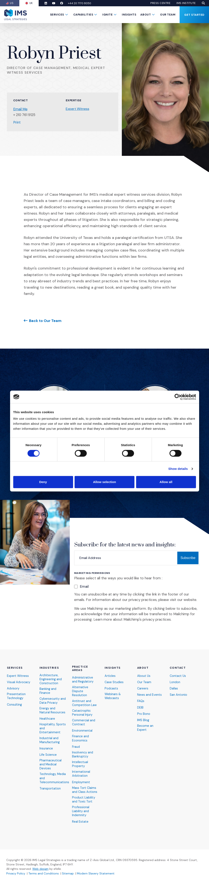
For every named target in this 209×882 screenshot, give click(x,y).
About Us (144, 671)
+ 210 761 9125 (25, 114)
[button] (203, 3)
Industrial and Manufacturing (49, 741)
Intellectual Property (80, 762)
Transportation (50, 791)
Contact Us (178, 671)
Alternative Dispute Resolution (80, 687)
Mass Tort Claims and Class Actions (85, 788)
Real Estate (80, 821)
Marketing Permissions (92, 573)
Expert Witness (77, 109)
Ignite (107, 14)
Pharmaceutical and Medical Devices (50, 767)
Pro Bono (143, 710)
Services (57, 14)
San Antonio (178, 690)
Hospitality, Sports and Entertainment (49, 729)
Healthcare (47, 719)
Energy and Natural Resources (47, 708)
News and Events (149, 690)
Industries (49, 662)
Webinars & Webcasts (113, 692)
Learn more (102, 619)
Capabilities (83, 14)
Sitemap (68, 873)
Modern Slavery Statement (95, 873)
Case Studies (114, 677)
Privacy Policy (15, 873)
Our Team (167, 14)
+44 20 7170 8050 (84, 3)
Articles (110, 671)
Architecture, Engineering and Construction (50, 674)
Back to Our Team (45, 320)
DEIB (140, 703)
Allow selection (104, 482)
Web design (40, 869)
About (145, 14)
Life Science (48, 757)
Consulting (14, 700)
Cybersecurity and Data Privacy (51, 696)
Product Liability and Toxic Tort (84, 799)
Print (17, 122)
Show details (178, 468)
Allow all (166, 482)
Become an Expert (145, 724)
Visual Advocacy (19, 677)
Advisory (13, 684)
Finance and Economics (80, 735)
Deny (43, 482)
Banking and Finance (48, 686)
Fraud (76, 744)
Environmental (82, 728)
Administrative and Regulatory (83, 675)
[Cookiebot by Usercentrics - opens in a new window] (177, 397)
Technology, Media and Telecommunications (54, 781)
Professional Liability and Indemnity (81, 811)
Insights (129, 14)
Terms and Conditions (43, 873)
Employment (81, 781)
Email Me (20, 109)
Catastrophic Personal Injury (82, 709)
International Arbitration (81, 772)
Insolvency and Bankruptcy (82, 752)
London (175, 677)
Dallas (174, 684)
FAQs (141, 697)
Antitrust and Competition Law (84, 699)
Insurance (46, 750)
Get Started (194, 15)
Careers (143, 684)
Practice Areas (80, 663)
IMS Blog (143, 716)
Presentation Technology (16, 692)
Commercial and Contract (84, 719)
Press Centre (160, 3)
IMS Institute (186, 3)
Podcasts (112, 684)
